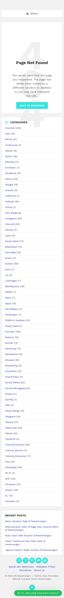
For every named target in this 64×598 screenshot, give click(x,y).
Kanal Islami (12, 241)
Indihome (10, 195)
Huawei (9, 190)
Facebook (10, 173)
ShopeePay (11, 365)
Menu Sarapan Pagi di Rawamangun (26, 521)
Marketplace (12, 286)
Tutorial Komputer (15, 456)
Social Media (12, 382)
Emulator (10, 167)
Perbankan (11, 314)
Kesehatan (11, 246)
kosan (8, 258)
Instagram (11, 218)
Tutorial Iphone (14, 450)
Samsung (10, 348)
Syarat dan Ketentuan (21, 566)
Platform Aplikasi (15, 320)
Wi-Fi (8, 473)
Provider (10, 331)
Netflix (9, 292)
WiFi (7, 478)
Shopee (9, 360)
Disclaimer (25, 570)
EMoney (9, 162)
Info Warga (11, 212)
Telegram (10, 416)
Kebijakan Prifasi (45, 566)
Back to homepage (32, 105)
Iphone (9, 229)
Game (8, 179)
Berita (8, 139)
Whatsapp (11, 467)
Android (9, 128)
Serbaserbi (11, 354)
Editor (8, 156)
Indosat (9, 201)
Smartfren (11, 371)
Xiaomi (9, 490)
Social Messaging (15, 388)
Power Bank (12, 326)
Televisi (9, 422)
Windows (10, 484)
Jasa (7, 235)
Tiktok (8, 433)
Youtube (10, 501)
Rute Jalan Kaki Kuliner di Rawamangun (28, 535)
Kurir (8, 269)
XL (6, 495)
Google (9, 184)
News (8, 297)
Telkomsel (11, 427)
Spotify (9, 399)
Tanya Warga (12, 410)
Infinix (8, 207)
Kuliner (9, 263)
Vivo (7, 461)
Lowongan (11, 280)
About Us (39, 570)
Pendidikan (11, 309)
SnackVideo (12, 376)
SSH (7, 405)
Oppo (8, 303)
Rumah (9, 343)
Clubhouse (11, 145)
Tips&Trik (10, 439)
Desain (9, 150)
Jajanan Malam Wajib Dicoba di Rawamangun (31, 550)
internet (9, 224)
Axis (7, 133)
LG (6, 275)
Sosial (8, 393)
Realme (9, 337)
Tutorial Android (14, 444)
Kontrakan (11, 252)
